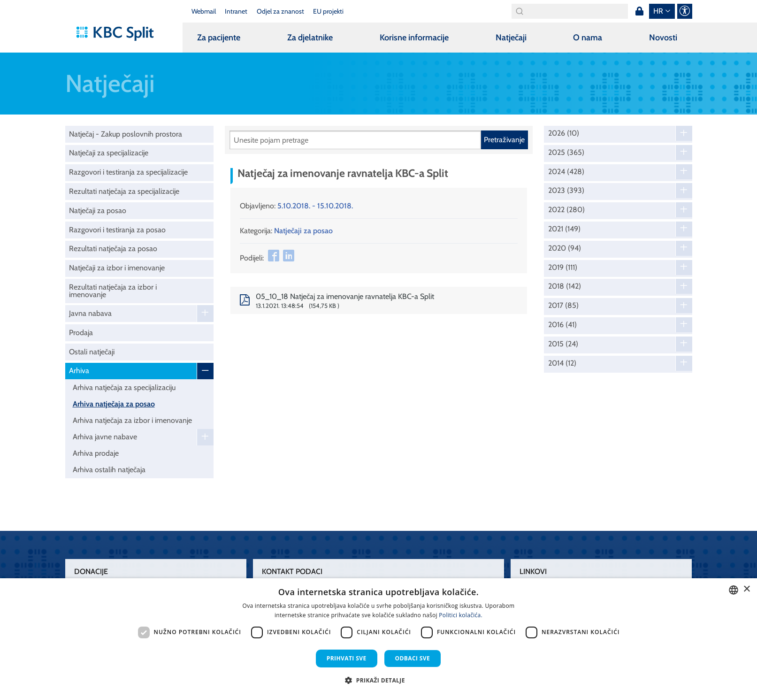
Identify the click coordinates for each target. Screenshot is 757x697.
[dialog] (378, 637)
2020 (564, 248)
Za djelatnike (310, 37)
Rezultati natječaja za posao (113, 248)
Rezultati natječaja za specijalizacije (124, 191)
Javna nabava (90, 313)
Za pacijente (218, 37)
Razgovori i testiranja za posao (117, 229)
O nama (587, 37)
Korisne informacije (414, 37)
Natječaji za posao (97, 210)
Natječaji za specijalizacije (108, 152)
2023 (566, 190)
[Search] (570, 11)
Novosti (663, 37)
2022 (566, 210)
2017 (563, 305)
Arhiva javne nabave (105, 436)
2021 (564, 229)
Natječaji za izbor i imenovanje (117, 267)
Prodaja (81, 332)
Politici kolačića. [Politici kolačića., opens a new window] (460, 615)
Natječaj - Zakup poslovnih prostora (125, 134)
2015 (563, 344)
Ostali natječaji (92, 351)
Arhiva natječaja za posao (114, 403)
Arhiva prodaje (96, 453)
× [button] (746, 589)
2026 (563, 133)
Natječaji (511, 37)
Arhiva (79, 370)
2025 (566, 152)
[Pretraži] (355, 139)
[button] (378, 680)
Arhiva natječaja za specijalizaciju (124, 387)
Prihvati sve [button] (347, 658)
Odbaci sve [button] (412, 658)
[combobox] (733, 590)
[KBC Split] (119, 34)
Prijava (640, 11)
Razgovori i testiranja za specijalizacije (128, 172)
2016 (562, 325)
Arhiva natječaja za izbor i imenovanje (132, 420)
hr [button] (658, 11)
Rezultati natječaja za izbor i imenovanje (113, 291)
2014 (562, 363)
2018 (564, 286)
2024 (566, 172)
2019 (562, 267)
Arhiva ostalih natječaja (109, 469)
